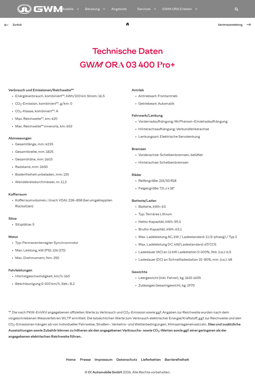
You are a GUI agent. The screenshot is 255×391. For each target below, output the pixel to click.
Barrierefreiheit (177, 359)
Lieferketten (151, 359)
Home (71, 359)
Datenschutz (127, 359)
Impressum (104, 359)
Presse (85, 359)
